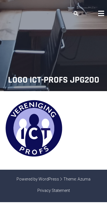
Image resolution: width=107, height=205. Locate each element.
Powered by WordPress (38, 179)
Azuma (84, 179)
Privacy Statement (53, 190)
